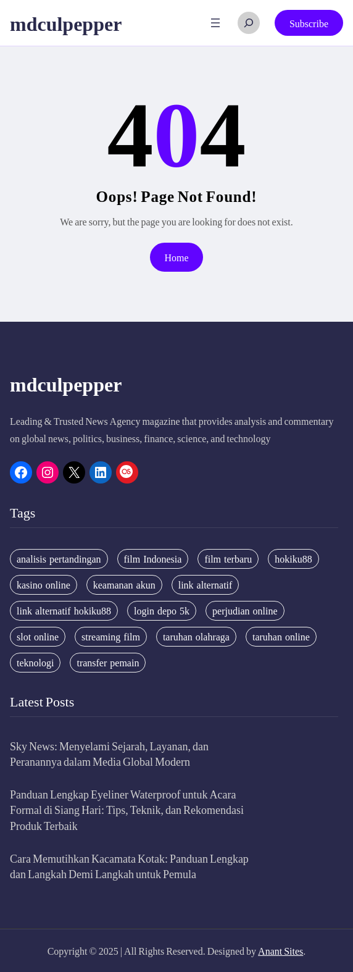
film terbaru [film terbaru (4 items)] (228, 559)
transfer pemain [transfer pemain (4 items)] (108, 662)
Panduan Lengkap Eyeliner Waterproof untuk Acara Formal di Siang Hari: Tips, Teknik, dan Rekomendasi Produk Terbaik (127, 809)
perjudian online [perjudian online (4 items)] (244, 611)
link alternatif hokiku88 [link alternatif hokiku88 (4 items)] (64, 611)
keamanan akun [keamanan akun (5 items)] (124, 585)
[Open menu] (215, 22)
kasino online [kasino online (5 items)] (43, 585)
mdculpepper (66, 22)
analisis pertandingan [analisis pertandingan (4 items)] (59, 559)
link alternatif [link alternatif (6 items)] (205, 585)
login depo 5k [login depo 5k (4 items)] (161, 611)
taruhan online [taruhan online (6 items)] (281, 637)
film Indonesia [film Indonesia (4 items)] (153, 559)
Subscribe (308, 23)
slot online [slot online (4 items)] (38, 637)
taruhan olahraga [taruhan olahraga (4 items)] (196, 637)
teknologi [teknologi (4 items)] (35, 662)
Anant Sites (280, 950)
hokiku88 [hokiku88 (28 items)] (293, 559)
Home (176, 257)
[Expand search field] (249, 23)
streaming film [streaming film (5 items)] (110, 637)
